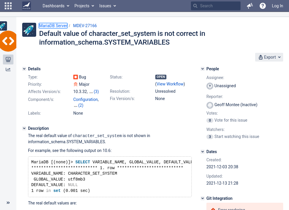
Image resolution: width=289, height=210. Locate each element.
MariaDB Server (53, 25)
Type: (33, 77)
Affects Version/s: (44, 91)
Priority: (35, 84)
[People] (203, 69)
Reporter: (214, 96)
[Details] (24, 69)
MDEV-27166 (85, 25)
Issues (105, 6)
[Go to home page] (26, 6)
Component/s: (41, 99)
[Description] (24, 122)
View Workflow (170, 84)
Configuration (85, 99)
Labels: (34, 107)
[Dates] (203, 152)
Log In (277, 6)
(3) (96, 91)
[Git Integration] (203, 198)
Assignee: (215, 77)
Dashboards (54, 6)
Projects (81, 6)
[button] (8, 6)
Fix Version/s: (122, 98)
